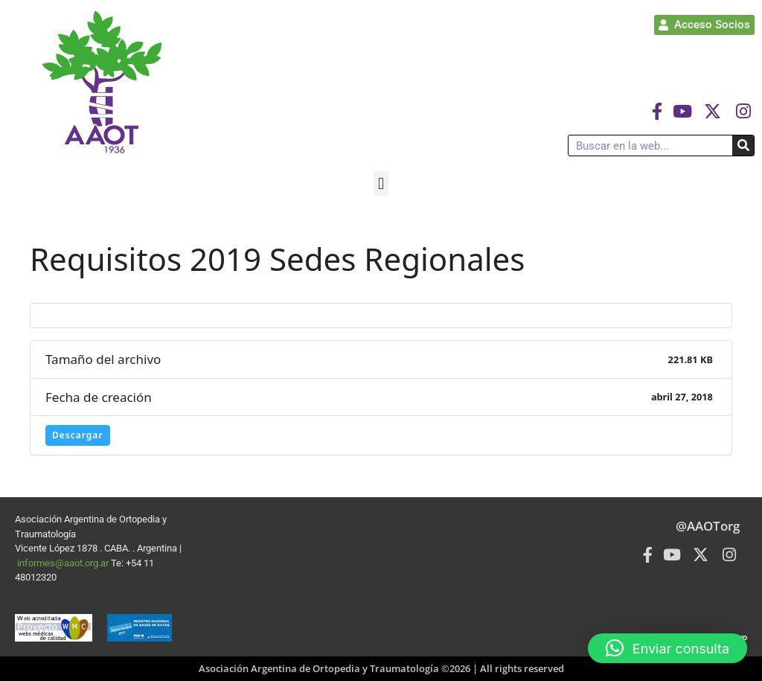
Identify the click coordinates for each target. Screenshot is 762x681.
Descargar (77, 435)
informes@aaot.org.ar (64, 563)
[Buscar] (743, 145)
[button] (381, 183)
